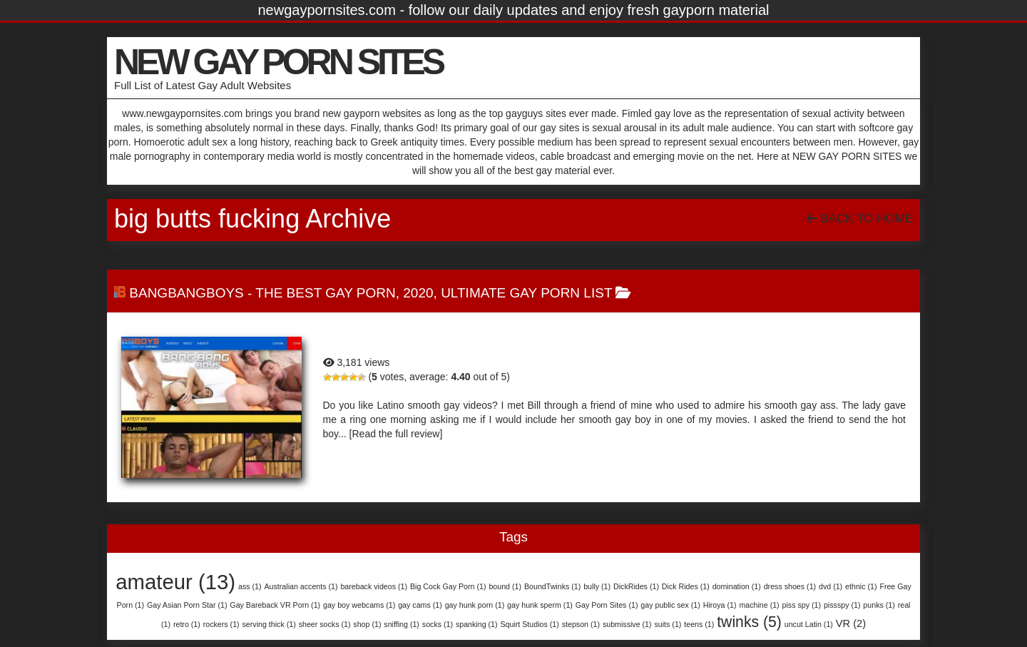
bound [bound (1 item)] (505, 586)
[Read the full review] (396, 433)
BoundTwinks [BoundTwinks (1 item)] (552, 586)
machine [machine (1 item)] (759, 605)
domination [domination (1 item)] (736, 586)
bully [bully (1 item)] (596, 586)
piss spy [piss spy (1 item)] (801, 605)
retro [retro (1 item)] (186, 624)
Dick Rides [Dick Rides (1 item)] (686, 586)
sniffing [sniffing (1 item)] (401, 624)
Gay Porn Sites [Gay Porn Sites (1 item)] (607, 605)
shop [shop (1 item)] (367, 624)
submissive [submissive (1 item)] (627, 624)
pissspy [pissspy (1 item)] (842, 605)
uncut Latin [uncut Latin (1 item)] (809, 624)
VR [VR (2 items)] (851, 623)
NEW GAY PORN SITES (278, 62)
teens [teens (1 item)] (699, 624)
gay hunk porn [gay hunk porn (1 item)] (475, 605)
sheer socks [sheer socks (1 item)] (325, 624)
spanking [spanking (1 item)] (477, 624)
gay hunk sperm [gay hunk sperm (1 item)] (540, 605)
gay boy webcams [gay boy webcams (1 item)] (359, 605)
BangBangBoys (186, 292)
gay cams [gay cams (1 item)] (420, 605)
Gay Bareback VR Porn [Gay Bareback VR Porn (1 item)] (275, 605)
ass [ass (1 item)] (250, 586)
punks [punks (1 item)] (878, 605)
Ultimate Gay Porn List (526, 292)
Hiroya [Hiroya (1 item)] (720, 605)
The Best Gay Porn (325, 292)
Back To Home (860, 218)
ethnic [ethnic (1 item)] (861, 586)
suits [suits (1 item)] (667, 624)
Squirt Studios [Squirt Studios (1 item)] (529, 624)
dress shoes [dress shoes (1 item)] (790, 586)
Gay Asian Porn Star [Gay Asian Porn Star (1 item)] (187, 605)
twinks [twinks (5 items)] (749, 621)
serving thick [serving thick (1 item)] (269, 624)
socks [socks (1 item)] (437, 624)
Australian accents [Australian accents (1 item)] (300, 586)
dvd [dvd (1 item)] (830, 586)
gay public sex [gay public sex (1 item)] (670, 605)
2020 (418, 292)
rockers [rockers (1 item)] (221, 624)
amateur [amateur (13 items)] (175, 581)
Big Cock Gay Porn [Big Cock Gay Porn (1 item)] (448, 586)
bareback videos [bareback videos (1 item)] (373, 586)
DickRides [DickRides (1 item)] (636, 586)
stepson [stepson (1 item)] (581, 624)
